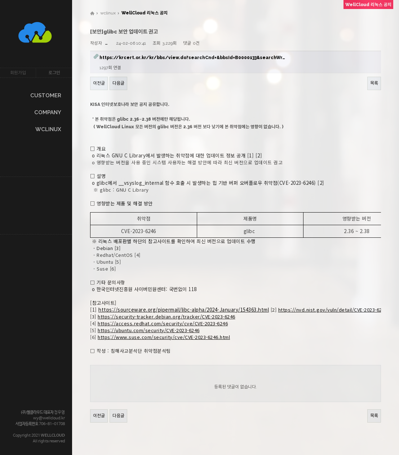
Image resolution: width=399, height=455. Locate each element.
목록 (374, 83)
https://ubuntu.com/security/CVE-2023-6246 (149, 330)
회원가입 (18, 72)
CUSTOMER (45, 95)
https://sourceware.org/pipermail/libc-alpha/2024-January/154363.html (183, 309)
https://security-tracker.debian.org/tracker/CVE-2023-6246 (166, 316)
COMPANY (47, 112)
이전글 (99, 83)
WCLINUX (48, 129)
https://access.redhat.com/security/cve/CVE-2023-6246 (163, 323)
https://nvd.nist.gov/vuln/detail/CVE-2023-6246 (332, 309)
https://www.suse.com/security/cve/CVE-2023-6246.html (164, 337)
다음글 (118, 83)
